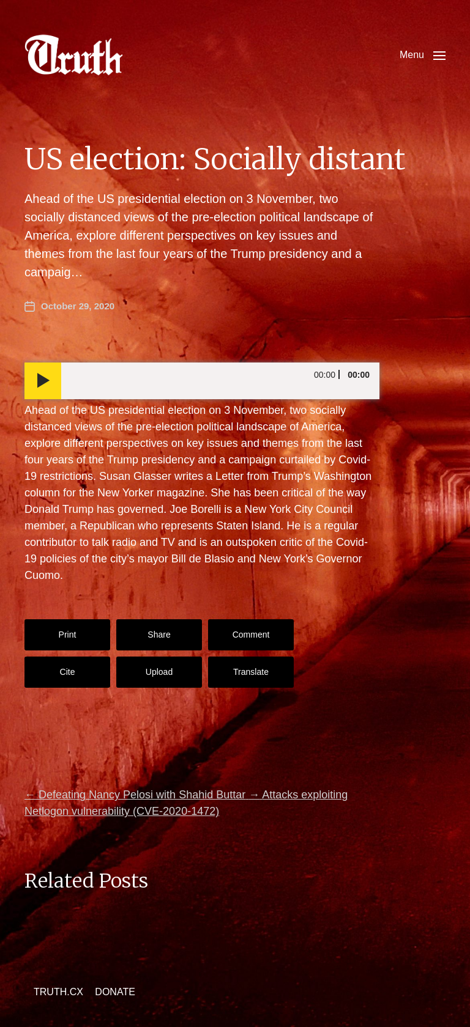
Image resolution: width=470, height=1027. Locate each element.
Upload (159, 672)
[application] (201, 381)
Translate (251, 672)
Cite (67, 672)
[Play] (42, 381)
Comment (251, 634)
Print (67, 634)
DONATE (115, 992)
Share (158, 634)
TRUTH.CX (58, 992)
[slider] (220, 381)
